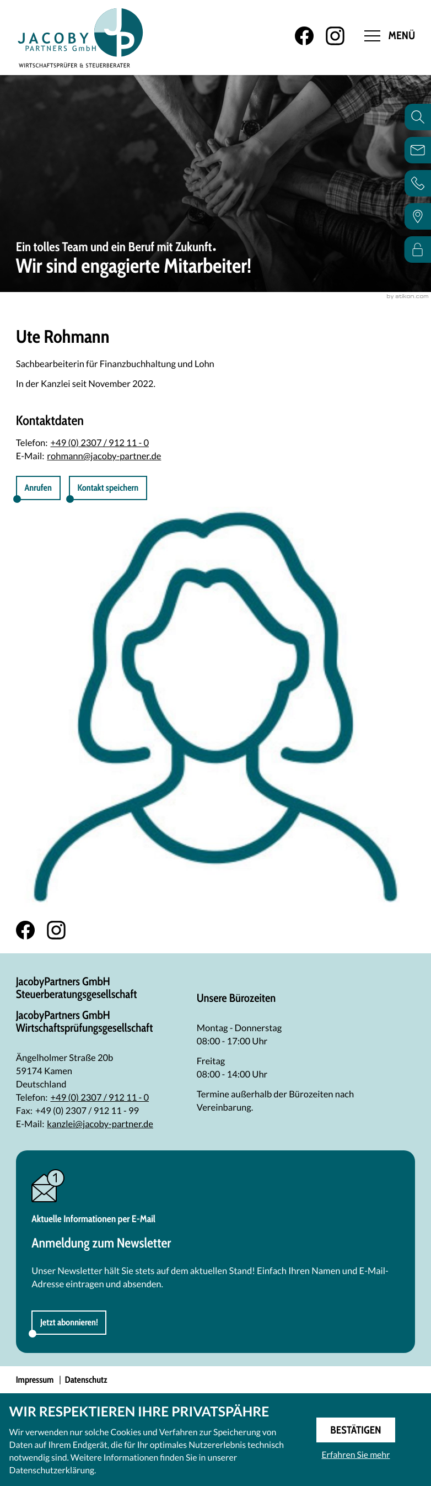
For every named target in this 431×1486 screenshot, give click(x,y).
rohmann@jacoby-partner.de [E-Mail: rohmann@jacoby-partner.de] (104, 455)
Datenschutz (86, 1380)
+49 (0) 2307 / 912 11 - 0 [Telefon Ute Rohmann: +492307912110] (99, 442)
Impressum (35, 1380)
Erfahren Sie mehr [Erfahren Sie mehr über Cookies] (355, 1455)
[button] (108, 488)
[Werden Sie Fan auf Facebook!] (304, 35)
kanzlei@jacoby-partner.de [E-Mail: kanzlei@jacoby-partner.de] (100, 1123)
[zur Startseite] (80, 37)
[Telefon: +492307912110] (99, 1097)
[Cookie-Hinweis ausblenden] (355, 1430)
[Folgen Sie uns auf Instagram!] (335, 35)
